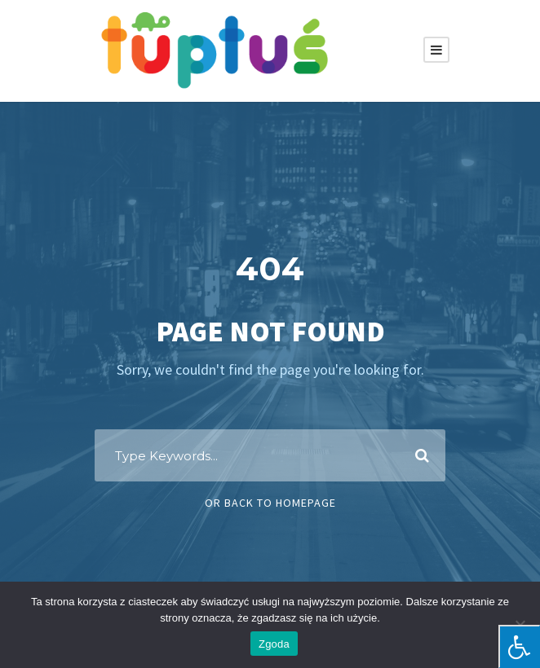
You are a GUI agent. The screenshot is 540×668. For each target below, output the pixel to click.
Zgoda (274, 644)
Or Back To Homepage (270, 502)
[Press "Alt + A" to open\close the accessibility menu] (519, 646)
